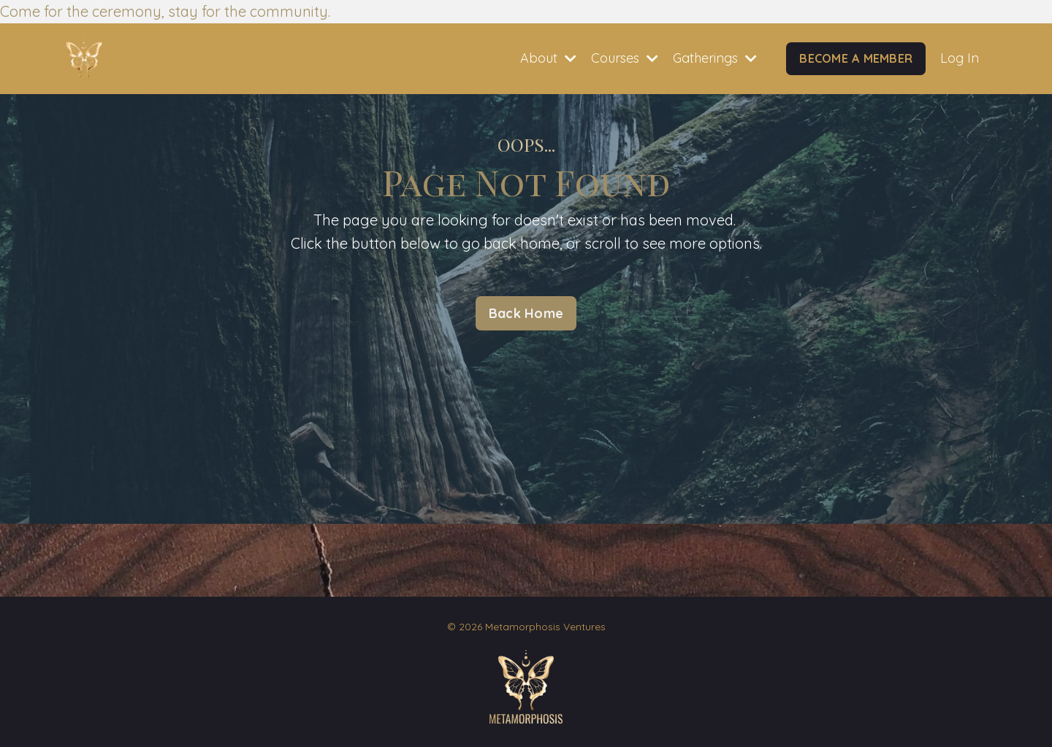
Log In (959, 58)
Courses (624, 58)
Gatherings (715, 58)
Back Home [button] (526, 313)
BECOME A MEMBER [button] (855, 58)
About (548, 58)
